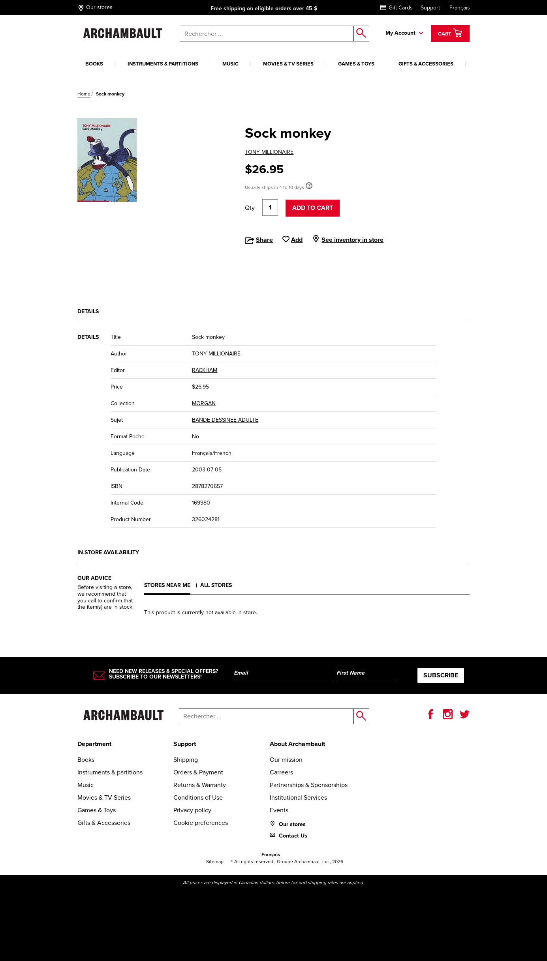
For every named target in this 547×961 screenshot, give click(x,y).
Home (83, 93)
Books (94, 63)
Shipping (185, 759)
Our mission (286, 759)
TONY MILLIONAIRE (269, 152)
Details (88, 311)
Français (459, 8)
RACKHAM (204, 370)
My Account (400, 33)
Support (430, 8)
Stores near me (167, 585)
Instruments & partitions (163, 63)
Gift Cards (396, 8)
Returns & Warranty (199, 784)
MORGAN (204, 403)
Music (230, 63)
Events (279, 810)
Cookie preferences (200, 822)
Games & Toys (356, 63)
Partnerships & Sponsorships (309, 784)
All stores (216, 585)
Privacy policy (192, 810)
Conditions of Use (198, 797)
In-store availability (108, 552)
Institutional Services (298, 797)
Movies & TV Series (288, 63)
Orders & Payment (198, 772)
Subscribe (440, 675)
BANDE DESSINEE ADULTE (225, 420)
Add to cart (312, 207)
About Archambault (297, 743)
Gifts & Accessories (426, 63)
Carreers (281, 772)
